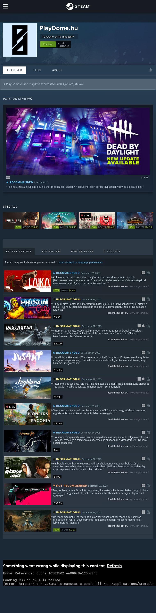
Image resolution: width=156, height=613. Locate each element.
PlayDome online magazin (58, 36)
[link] (27, 227)
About (57, 70)
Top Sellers (51, 251)
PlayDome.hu (59, 28)
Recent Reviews (19, 251)
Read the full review (128, 286)
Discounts (112, 251)
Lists (37, 70)
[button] (48, 44)
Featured (14, 70)
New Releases (82, 251)
